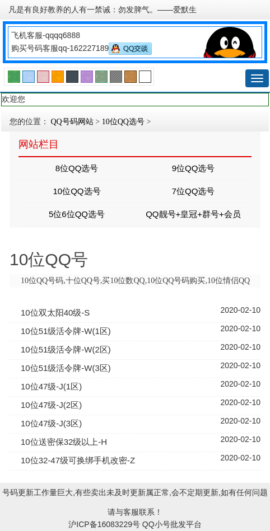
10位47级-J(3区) (51, 423)
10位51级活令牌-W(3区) (66, 368)
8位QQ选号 (77, 168)
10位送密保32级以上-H (64, 442)
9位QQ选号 (193, 168)
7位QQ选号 (193, 191)
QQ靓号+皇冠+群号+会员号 (193, 217)
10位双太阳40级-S (55, 312)
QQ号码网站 (72, 122)
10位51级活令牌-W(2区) (66, 349)
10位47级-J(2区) (51, 405)
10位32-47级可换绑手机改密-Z (78, 460)
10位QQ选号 (123, 122)
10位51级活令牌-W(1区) (66, 331)
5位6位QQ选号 (77, 214)
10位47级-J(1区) (51, 386)
